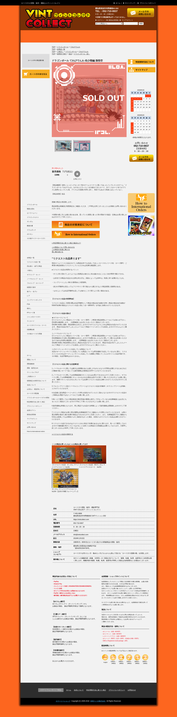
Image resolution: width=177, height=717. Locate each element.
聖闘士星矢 (30, 209)
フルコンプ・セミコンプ (35, 283)
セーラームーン (32, 213)
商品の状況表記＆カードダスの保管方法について (36, 93)
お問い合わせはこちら (141, 11)
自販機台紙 (30, 329)
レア (28, 296)
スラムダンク (31, 230)
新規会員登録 (113, 20)
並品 (70, 54)
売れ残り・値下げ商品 (34, 266)
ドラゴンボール (32, 204)
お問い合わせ (31, 427)
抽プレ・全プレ (32, 291)
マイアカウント (127, 20)
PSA (28, 304)
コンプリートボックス (34, 300)
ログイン (100, 20)
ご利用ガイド (36, 82)
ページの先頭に (146, 675)
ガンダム (30, 221)
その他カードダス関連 (34, 334)
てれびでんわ (75, 47)
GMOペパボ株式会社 (98, 701)
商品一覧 (88, 36)
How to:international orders (36, 431)
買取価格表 (61, 36)
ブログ (142, 36)
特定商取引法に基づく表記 (36, 402)
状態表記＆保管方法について (36, 381)
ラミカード (30, 321)
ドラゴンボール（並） (82, 54)
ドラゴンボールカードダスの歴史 (36, 173)
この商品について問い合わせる (63, 247)
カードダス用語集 (35, 137)
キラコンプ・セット (33, 274)
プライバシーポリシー (147, 3)
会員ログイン (31, 410)
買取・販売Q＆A (32, 368)
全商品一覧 (30, 258)
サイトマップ (130, 3)
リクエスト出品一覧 (33, 262)
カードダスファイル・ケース (36, 325)
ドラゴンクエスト (33, 217)
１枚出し (30, 270)
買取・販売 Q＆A (115, 36)
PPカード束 (31, 312)
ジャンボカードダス (33, 317)
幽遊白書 (30, 226)
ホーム (118, 3)
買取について (34, 36)
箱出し (29, 308)
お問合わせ (132, 690)
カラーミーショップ (63, 701)
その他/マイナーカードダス (36, 238)
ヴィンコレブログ (33, 372)
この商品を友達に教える (61, 249)
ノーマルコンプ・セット (35, 279)
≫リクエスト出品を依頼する (62, 434)
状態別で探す (31, 287)
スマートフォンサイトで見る (50, 690)
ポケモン (30, 234)
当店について (36, 105)
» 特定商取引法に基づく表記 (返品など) (66, 243)
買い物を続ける (57, 252)
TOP (53, 47)
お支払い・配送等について (36, 114)
